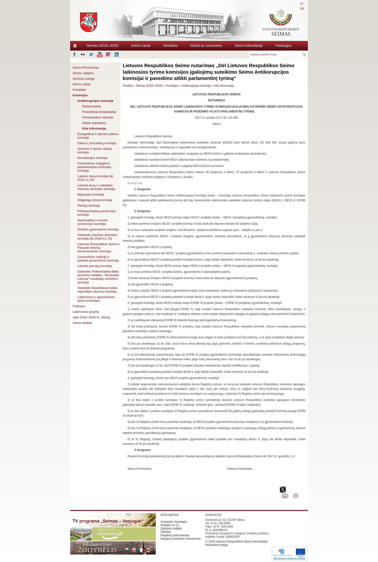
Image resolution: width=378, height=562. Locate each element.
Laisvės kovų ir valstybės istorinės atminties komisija (96, 187)
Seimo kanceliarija (249, 45)
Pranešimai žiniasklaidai (99, 112)
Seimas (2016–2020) (102, 45)
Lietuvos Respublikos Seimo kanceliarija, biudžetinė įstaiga (236, 543)
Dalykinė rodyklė (171, 528)
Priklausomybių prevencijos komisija (96, 212)
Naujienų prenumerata (175, 535)
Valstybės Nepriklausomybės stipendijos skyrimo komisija (97, 289)
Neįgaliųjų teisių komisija (94, 200)
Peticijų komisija (88, 205)
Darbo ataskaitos (94, 123)
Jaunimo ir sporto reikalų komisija (94, 150)
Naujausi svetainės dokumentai (181, 538)
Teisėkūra (170, 45)
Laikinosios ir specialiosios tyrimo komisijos (96, 298)
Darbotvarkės (91, 106)
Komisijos (80, 95)
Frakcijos (79, 306)
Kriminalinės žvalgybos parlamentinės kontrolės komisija (94, 167)
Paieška (166, 532)
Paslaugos (283, 45)
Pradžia (128, 85)
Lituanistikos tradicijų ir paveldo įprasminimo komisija (98, 258)
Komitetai (79, 89)
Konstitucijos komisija (92, 158)
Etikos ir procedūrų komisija (96, 143)
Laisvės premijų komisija (94, 266)
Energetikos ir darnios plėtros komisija (98, 135)
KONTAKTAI (213, 515)
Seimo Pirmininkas (86, 67)
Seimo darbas (82, 323)
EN (302, 8)
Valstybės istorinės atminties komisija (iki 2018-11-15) (97, 236)
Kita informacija (94, 128)
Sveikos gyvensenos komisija (98, 229)
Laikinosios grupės (86, 312)
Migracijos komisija (90, 194)
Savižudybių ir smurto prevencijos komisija (92, 222)
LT (301, 4)
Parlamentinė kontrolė (97, 117)
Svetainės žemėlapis (174, 521)
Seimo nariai (140, 45)
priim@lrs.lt (220, 530)
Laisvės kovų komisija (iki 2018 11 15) (95, 178)
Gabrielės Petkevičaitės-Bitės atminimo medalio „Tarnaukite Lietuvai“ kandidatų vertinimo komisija (98, 277)
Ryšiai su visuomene (206, 45)
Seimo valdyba (83, 73)
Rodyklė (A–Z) (170, 525)
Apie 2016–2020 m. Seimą (91, 317)
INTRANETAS (170, 515)
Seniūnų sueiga (83, 78)
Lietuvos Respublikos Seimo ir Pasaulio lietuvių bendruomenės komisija (98, 247)
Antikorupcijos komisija (95, 101)
